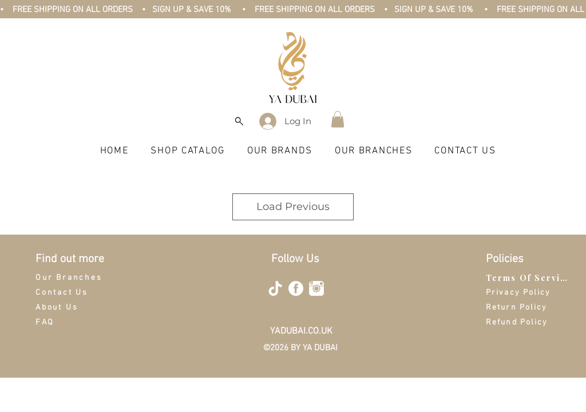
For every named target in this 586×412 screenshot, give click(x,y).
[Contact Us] (76, 292)
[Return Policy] (529, 307)
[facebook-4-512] (295, 288)
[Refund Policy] (529, 322)
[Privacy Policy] (526, 292)
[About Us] (76, 307)
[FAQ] (76, 322)
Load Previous (293, 206)
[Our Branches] (76, 277)
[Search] (239, 121)
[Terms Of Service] (529, 277)
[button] (338, 119)
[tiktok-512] (275, 288)
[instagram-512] (316, 288)
